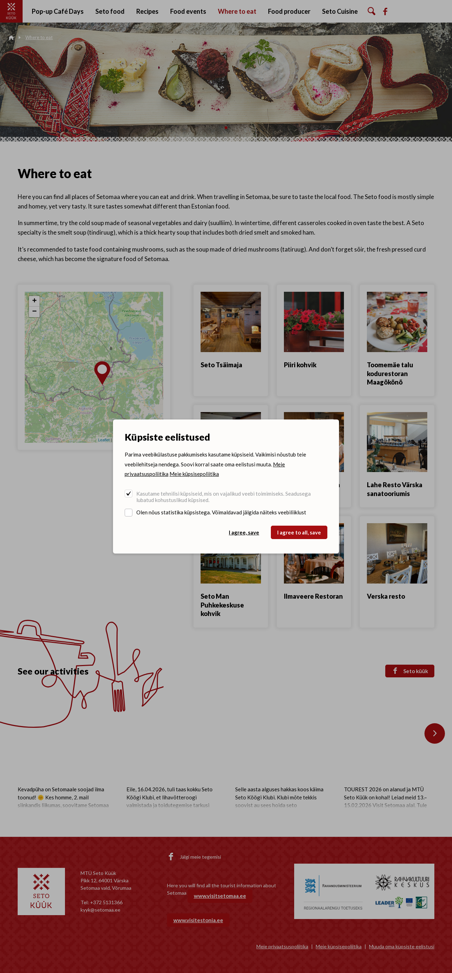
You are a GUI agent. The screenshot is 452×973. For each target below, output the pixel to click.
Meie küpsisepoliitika (194, 474)
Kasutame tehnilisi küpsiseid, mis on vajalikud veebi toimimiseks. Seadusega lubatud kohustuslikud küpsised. (223, 496)
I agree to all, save (299, 532)
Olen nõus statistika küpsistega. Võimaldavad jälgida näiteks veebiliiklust (221, 512)
